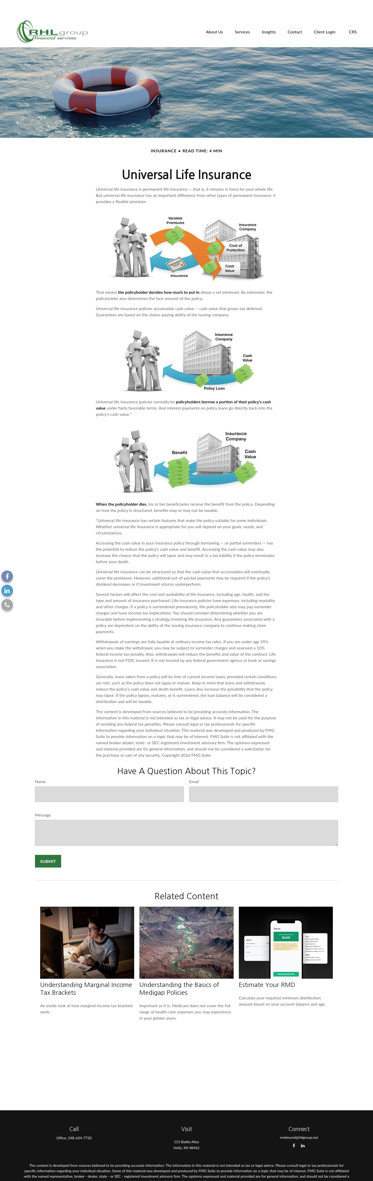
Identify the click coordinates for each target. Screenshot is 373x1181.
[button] (214, 15)
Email (194, 765)
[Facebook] (7, 576)
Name (40, 765)
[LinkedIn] (7, 590)
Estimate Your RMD (267, 969)
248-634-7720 (80, 1122)
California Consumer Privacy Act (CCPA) (186, 1175)
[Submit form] (48, 845)
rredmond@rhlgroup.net (299, 1122)
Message (43, 799)
